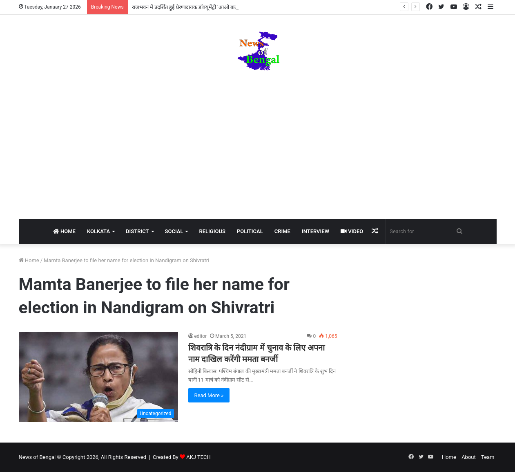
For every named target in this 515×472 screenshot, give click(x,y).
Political (250, 231)
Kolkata (98, 231)
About (468, 457)
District (137, 231)
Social (174, 231)
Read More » (209, 395)
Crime (282, 231)
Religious (212, 231)
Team (488, 457)
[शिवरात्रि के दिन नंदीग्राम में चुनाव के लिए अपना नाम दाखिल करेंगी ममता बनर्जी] (98, 377)
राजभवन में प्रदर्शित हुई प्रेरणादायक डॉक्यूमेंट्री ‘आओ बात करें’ (189, 7)
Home (64, 231)
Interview (315, 231)
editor (200, 336)
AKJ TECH (198, 457)
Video (352, 231)
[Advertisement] (258, 145)
